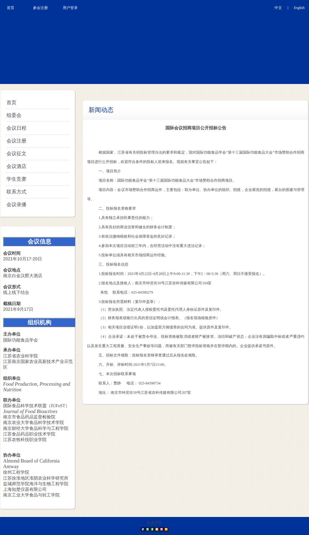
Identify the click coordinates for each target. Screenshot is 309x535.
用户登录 (70, 8)
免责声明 (154, 523)
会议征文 (16, 153)
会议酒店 (16, 166)
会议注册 (16, 140)
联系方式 (16, 191)
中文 (278, 8)
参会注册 (40, 8)
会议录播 (16, 204)
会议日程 (16, 128)
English (299, 8)
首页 (11, 102)
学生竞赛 (16, 179)
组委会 (14, 115)
